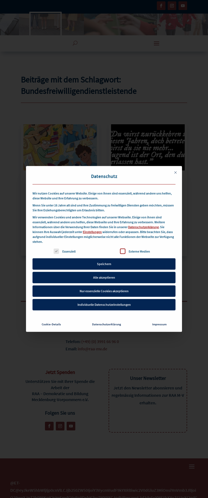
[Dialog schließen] (175, 165)
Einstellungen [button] (92, 224)
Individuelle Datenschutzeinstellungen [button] (104, 297)
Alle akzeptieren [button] (104, 270)
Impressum (159, 317)
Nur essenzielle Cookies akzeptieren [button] (104, 283)
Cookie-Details (51, 317)
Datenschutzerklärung (143, 219)
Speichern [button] (104, 256)
